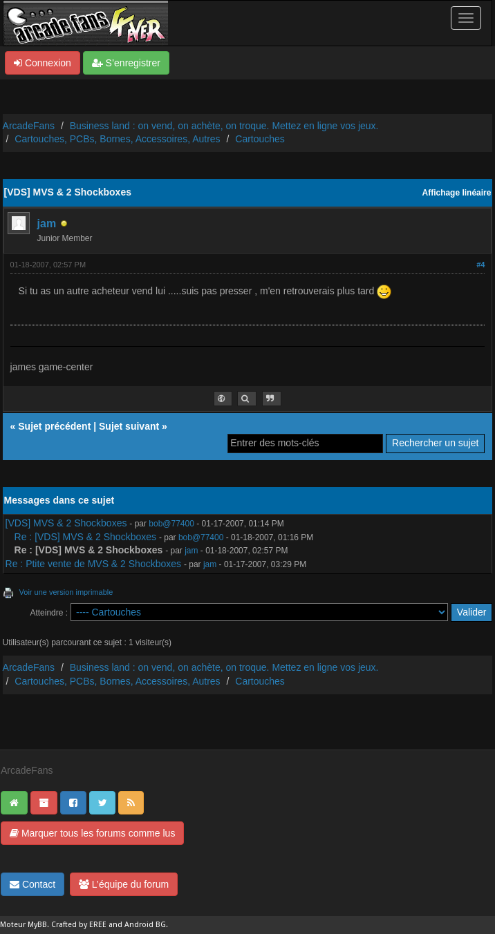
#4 (480, 264)
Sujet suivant (129, 426)
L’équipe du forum (124, 884)
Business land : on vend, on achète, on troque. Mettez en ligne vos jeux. (224, 125)
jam (47, 223)
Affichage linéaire (457, 193)
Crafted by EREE (78, 924)
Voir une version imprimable (66, 592)
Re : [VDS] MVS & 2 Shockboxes (85, 536)
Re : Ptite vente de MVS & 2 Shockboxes (93, 563)
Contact (32, 884)
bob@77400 (171, 523)
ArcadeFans (29, 125)
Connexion (42, 62)
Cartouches (260, 138)
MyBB (37, 924)
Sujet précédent (54, 426)
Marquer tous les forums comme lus (92, 833)
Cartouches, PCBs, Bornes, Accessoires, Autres (117, 138)
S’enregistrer (126, 62)
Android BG (145, 924)
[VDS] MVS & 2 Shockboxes (66, 522)
